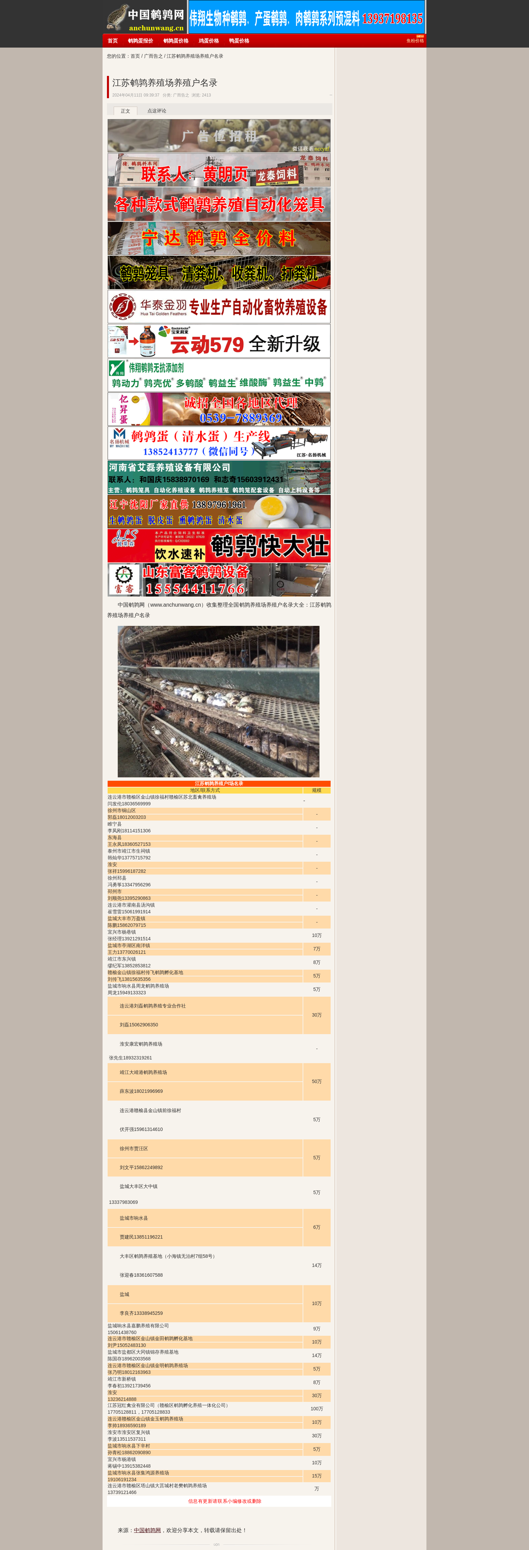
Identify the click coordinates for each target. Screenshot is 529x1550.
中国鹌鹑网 (144, 17)
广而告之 (153, 56)
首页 (113, 41)
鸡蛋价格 (209, 41)
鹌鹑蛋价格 (176, 41)
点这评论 (156, 110)
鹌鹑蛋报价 (140, 41)
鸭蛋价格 (239, 41)
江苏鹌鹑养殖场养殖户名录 (165, 83)
